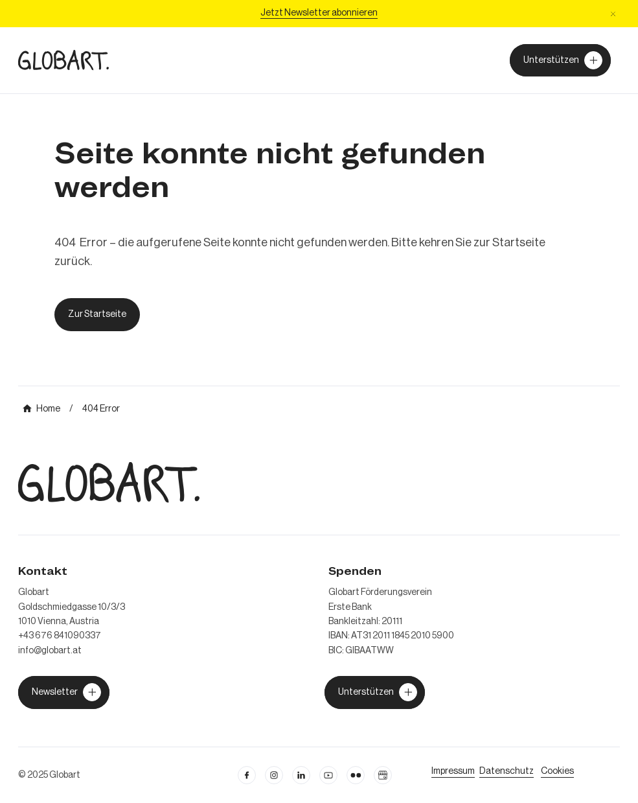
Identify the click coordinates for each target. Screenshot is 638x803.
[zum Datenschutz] (506, 771)
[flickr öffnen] (356, 775)
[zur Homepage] (63, 60)
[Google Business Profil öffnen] (383, 775)
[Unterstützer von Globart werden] (560, 60)
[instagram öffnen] (274, 775)
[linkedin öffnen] (328, 775)
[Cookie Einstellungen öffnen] (557, 771)
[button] (613, 14)
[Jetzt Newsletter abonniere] (319, 14)
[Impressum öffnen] (453, 771)
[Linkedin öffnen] (301, 775)
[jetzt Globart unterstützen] (63, 692)
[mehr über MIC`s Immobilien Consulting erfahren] (41, 409)
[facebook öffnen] (247, 775)
